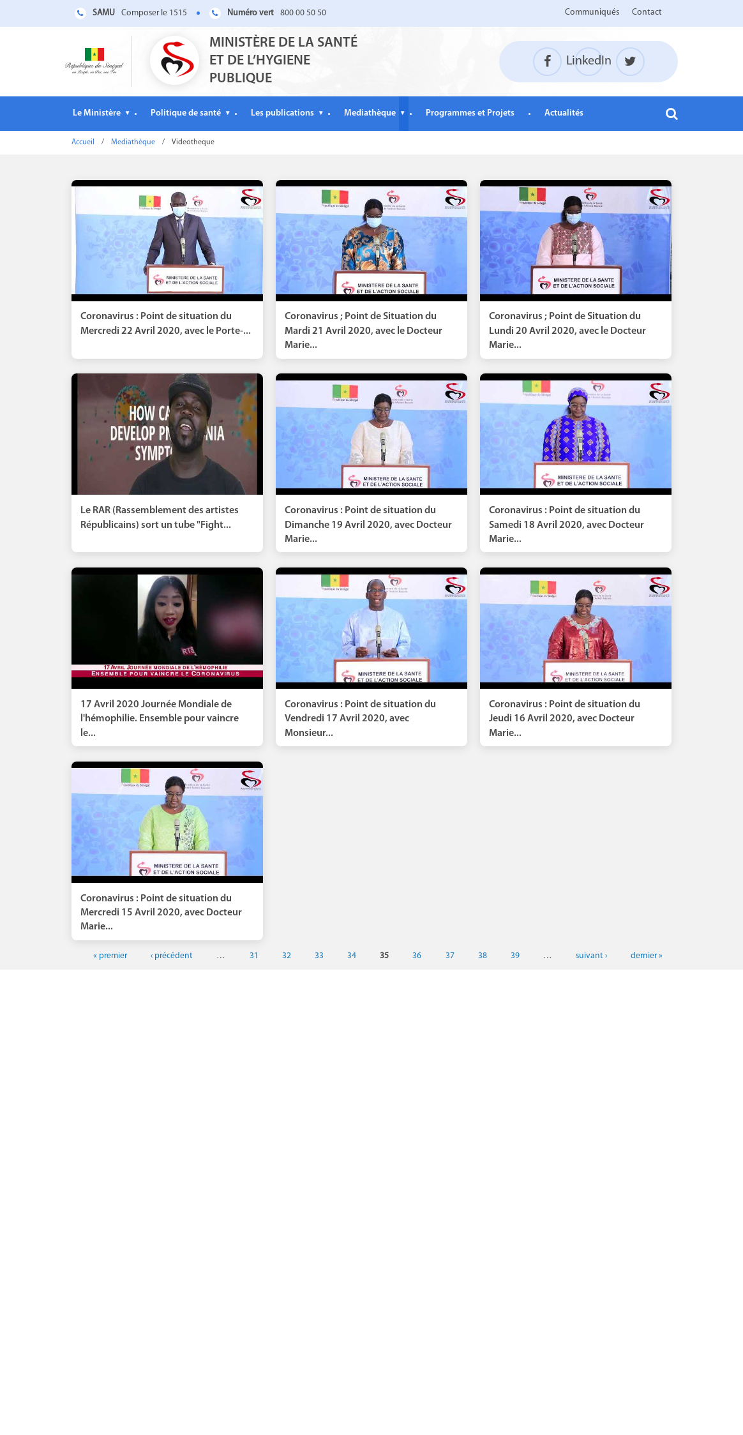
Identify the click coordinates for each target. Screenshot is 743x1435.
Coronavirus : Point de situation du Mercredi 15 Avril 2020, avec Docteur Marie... (161, 913)
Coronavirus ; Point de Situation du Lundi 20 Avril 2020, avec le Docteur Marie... (567, 331)
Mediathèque (370, 113)
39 (515, 956)
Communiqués (592, 12)
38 (482, 956)
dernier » (647, 956)
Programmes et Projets (470, 113)
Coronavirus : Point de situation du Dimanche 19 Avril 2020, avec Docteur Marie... (368, 525)
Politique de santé (186, 113)
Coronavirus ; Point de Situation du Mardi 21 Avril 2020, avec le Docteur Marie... (363, 331)
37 (450, 956)
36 (416, 956)
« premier (110, 956)
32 (286, 956)
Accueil (82, 142)
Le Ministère (97, 113)
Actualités (563, 113)
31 (254, 956)
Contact (647, 12)
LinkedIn (588, 61)
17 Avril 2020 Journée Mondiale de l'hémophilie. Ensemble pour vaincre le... (159, 719)
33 (319, 956)
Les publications (282, 113)
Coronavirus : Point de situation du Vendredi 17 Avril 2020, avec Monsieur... (360, 719)
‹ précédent (172, 956)
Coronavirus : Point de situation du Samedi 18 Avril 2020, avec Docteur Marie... (566, 525)
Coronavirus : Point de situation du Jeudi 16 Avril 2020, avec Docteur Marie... (564, 719)
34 (351, 956)
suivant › (591, 956)
